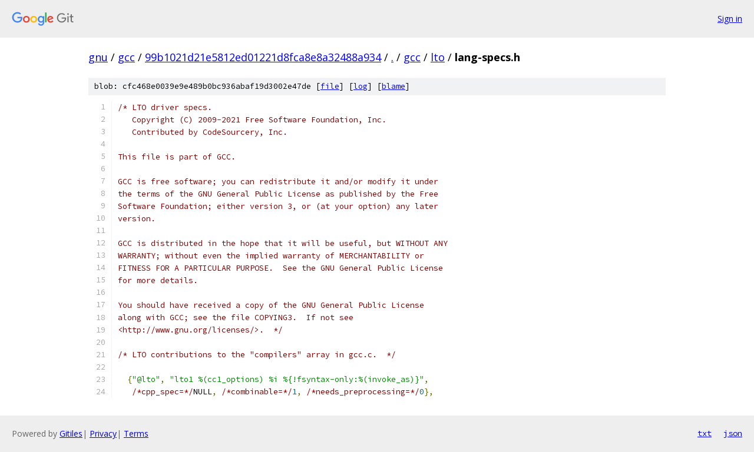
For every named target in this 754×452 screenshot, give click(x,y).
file (329, 86)
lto (438, 57)
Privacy (103, 433)
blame (393, 86)
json (732, 433)
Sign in (729, 18)
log (360, 86)
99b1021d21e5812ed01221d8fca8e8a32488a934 (263, 57)
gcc (126, 57)
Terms (136, 433)
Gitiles (70, 433)
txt (704, 433)
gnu (98, 57)
